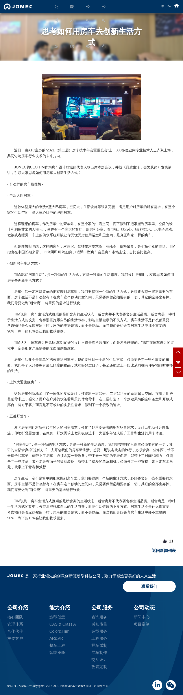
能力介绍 (72, 8)
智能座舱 (57, 652)
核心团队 (15, 617)
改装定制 (99, 666)
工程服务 (99, 638)
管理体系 (15, 624)
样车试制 (99, 645)
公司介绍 (56, 8)
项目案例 (142, 624)
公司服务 (88, 8)
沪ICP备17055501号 (19, 685)
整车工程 (57, 645)
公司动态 (104, 8)
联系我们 (149, 586)
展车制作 (99, 652)
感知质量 (99, 624)
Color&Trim (59, 631)
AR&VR (56, 638)
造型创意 (57, 617)
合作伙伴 (15, 631)
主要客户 (15, 638)
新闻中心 (142, 617)
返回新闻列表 (164, 550)
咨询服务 (99, 617)
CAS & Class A (62, 624)
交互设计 (99, 659)
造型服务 (99, 631)
